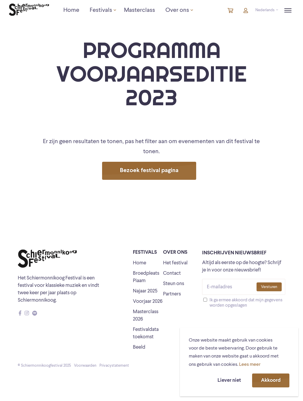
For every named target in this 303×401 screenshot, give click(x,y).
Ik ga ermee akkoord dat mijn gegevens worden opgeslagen (246, 303)
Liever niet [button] (229, 380)
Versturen (269, 287)
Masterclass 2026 (145, 315)
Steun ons (173, 283)
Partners (172, 294)
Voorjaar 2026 (147, 301)
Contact (172, 273)
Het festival (175, 263)
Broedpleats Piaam (146, 277)
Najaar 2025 (145, 291)
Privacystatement (114, 366)
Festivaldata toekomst (146, 333)
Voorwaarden (85, 366)
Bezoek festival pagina (149, 171)
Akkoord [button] (271, 380)
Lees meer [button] (249, 364)
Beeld (139, 347)
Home (139, 263)
